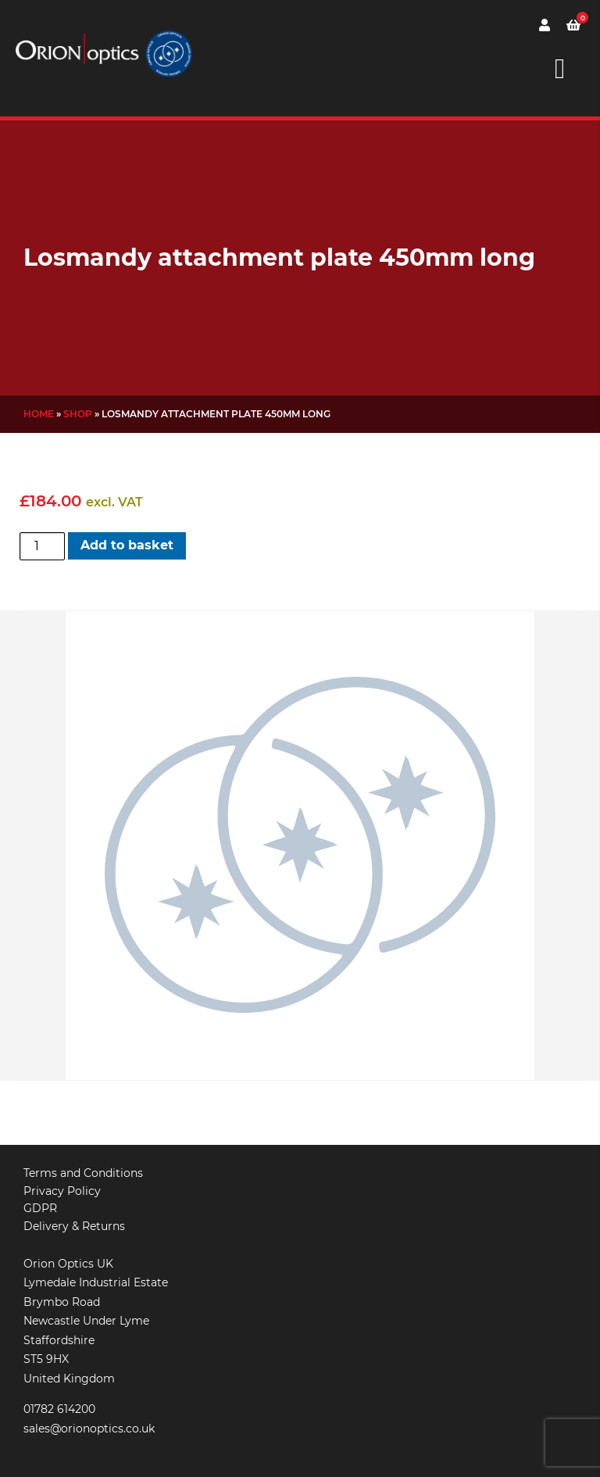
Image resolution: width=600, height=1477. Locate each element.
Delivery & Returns (74, 1226)
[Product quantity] (42, 546)
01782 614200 (59, 1409)
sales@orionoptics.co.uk (89, 1429)
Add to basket (126, 545)
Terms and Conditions (83, 1173)
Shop (77, 414)
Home (38, 414)
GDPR (40, 1208)
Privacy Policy (62, 1191)
